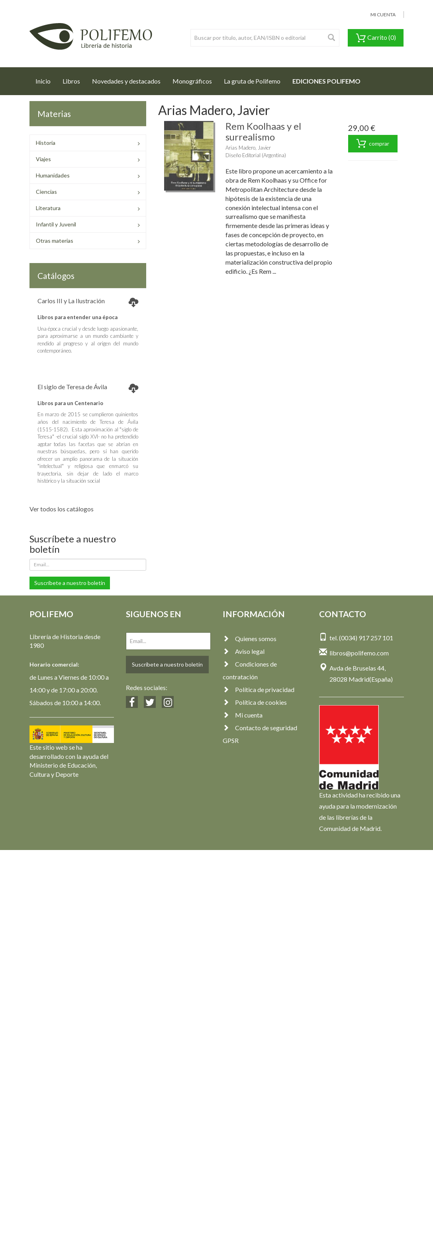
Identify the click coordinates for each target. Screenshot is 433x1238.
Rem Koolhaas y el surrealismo (263, 131)
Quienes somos (249, 638)
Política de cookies (255, 702)
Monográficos (192, 81)
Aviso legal (244, 651)
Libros (71, 81)
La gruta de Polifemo (252, 81)
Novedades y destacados (126, 81)
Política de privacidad (258, 689)
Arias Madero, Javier (248, 147)
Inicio (46, 79)
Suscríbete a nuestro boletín (69, 582)
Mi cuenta (243, 715)
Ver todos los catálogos (61, 509)
